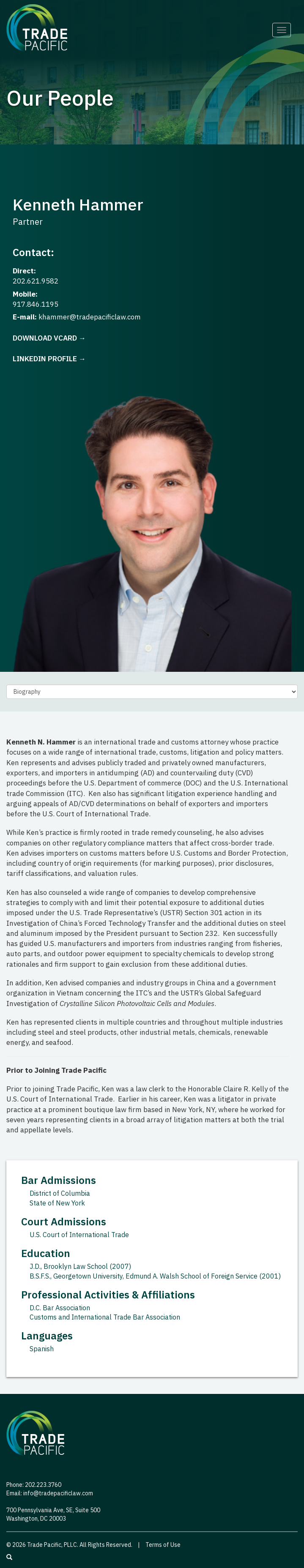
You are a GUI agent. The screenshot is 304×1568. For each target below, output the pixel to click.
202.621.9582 (35, 281)
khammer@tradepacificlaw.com (89, 317)
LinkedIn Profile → (49, 358)
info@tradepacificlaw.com (58, 1493)
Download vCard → (49, 338)
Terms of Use (163, 1545)
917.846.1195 (35, 304)
